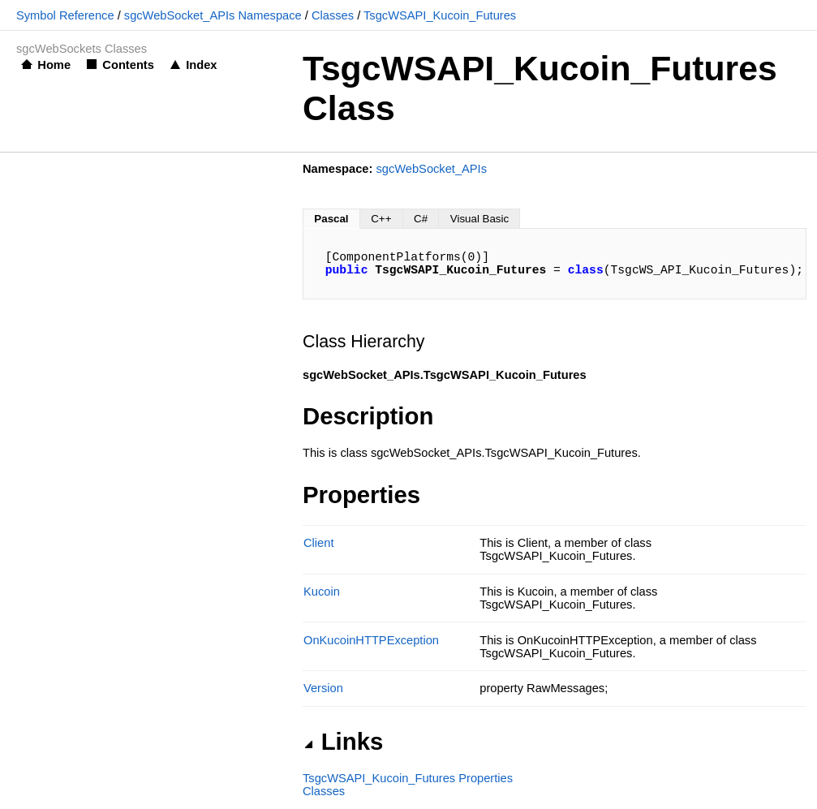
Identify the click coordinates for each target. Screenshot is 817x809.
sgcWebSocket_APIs (431, 168)
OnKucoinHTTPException (371, 640)
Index (201, 64)
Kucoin (321, 591)
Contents (128, 64)
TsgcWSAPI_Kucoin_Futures (439, 15)
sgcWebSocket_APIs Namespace (213, 15)
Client (318, 542)
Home (54, 64)
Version (323, 688)
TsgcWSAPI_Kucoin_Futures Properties (408, 778)
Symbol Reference (65, 15)
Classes (333, 15)
